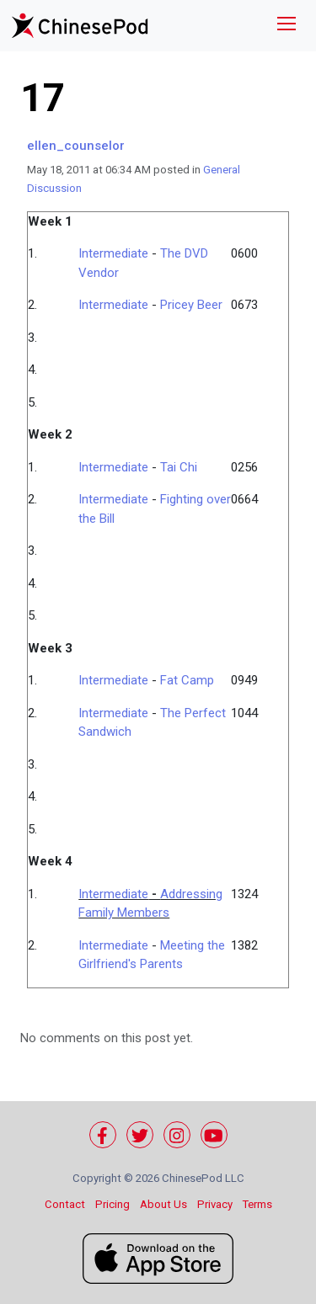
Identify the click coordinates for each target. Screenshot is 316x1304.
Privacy (215, 1204)
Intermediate (113, 253)
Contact (65, 1204)
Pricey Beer (191, 304)
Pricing (112, 1204)
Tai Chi (178, 467)
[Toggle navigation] (286, 25)
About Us (163, 1204)
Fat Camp (187, 680)
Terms (257, 1204)
